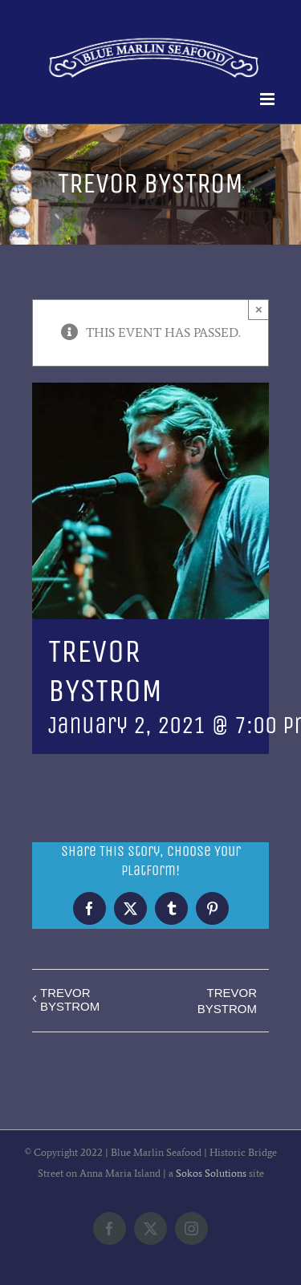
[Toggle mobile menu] (268, 99)
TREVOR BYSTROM (70, 999)
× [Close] (258, 309)
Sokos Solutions (211, 1173)
